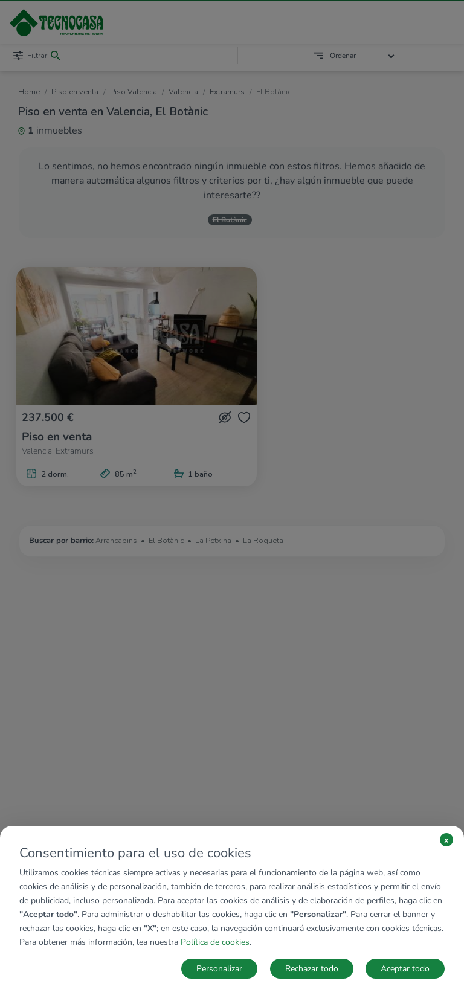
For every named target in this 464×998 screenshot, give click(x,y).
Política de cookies (215, 942)
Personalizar (219, 968)
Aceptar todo (405, 968)
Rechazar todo (311, 968)
